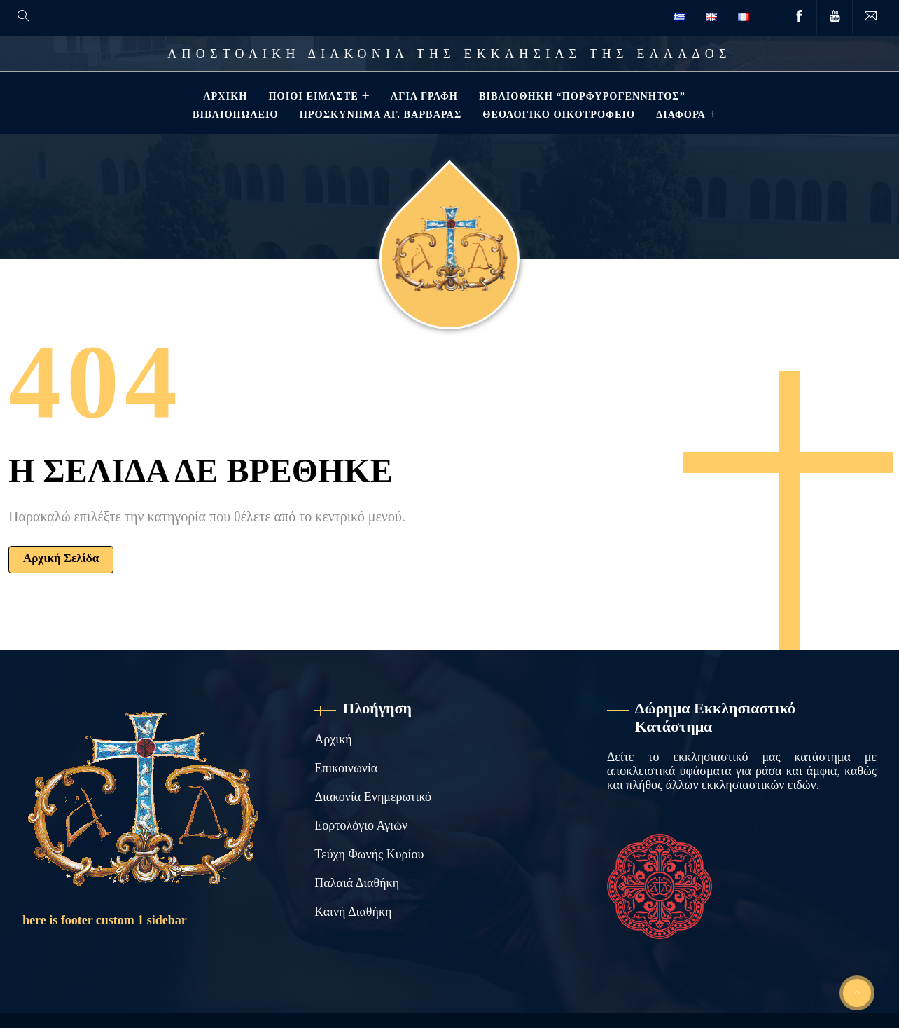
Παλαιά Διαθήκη (356, 883)
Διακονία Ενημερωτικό (372, 797)
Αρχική (224, 96)
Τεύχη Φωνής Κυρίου (369, 854)
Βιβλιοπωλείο (234, 114)
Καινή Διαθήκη (352, 912)
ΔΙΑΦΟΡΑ (679, 114)
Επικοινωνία (345, 768)
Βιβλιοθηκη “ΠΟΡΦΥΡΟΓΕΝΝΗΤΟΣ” (581, 96)
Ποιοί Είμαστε (311, 96)
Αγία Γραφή (423, 96)
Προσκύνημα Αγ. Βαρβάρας (379, 114)
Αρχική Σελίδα (61, 558)
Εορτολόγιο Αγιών (360, 825)
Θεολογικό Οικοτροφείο (557, 114)
